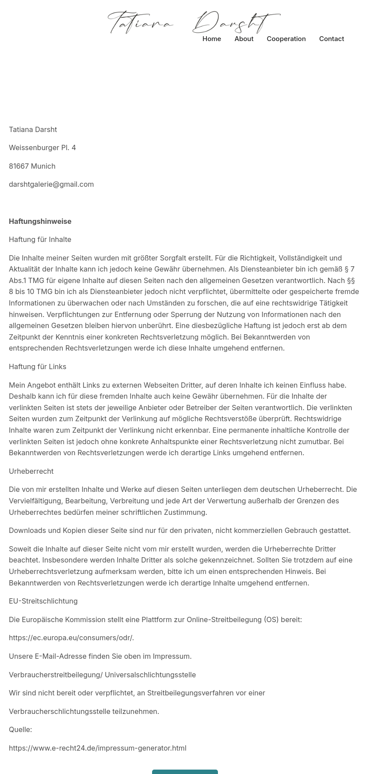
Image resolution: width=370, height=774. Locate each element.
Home (211, 38)
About (243, 38)
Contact (331, 38)
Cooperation (286, 38)
